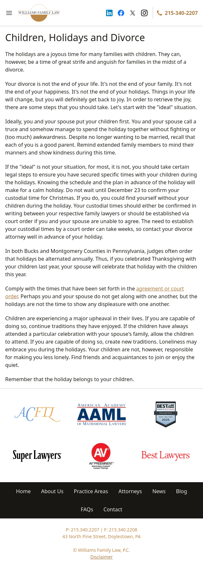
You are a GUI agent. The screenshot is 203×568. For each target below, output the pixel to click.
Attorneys (130, 491)
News (159, 491)
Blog (181, 491)
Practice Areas (91, 491)
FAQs (87, 509)
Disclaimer (101, 557)
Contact (112, 509)
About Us (52, 491)
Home (23, 491)
